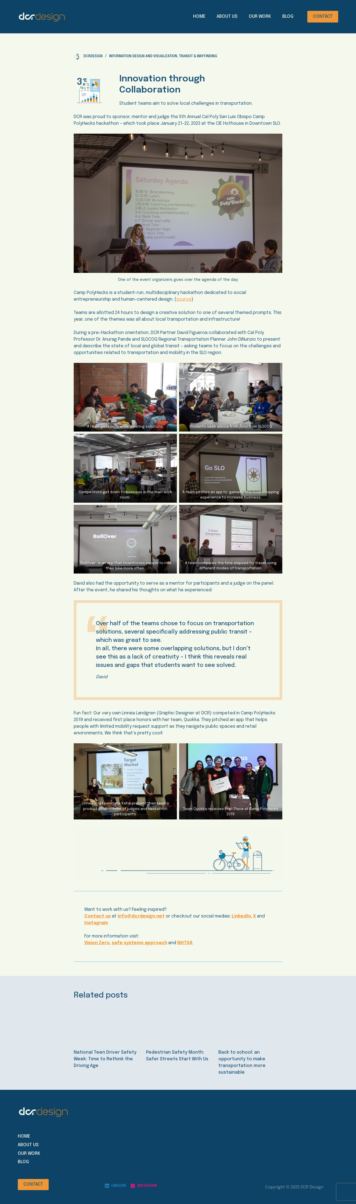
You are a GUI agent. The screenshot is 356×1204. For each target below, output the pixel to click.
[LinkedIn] (115, 1185)
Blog (287, 16)
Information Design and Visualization (143, 56)
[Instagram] (144, 1185)
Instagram (96, 923)
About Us (227, 16)
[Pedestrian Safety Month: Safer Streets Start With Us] (178, 1025)
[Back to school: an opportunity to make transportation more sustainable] (250, 1025)
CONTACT (323, 16)
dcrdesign (93, 56)
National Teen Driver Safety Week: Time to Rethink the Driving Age (105, 1059)
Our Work (260, 16)
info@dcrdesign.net (141, 916)
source (183, 299)
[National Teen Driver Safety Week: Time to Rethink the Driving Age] (106, 1025)
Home (199, 16)
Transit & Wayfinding (198, 56)
